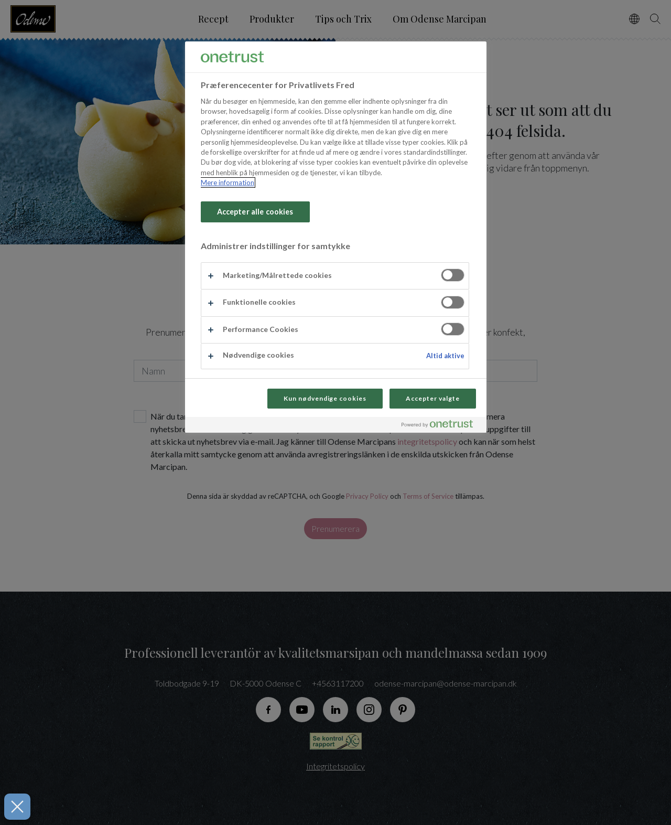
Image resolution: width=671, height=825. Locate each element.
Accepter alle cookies (255, 211)
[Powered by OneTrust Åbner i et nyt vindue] (441, 426)
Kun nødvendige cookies (325, 398)
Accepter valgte (432, 398)
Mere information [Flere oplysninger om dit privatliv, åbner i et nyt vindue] (227, 182)
